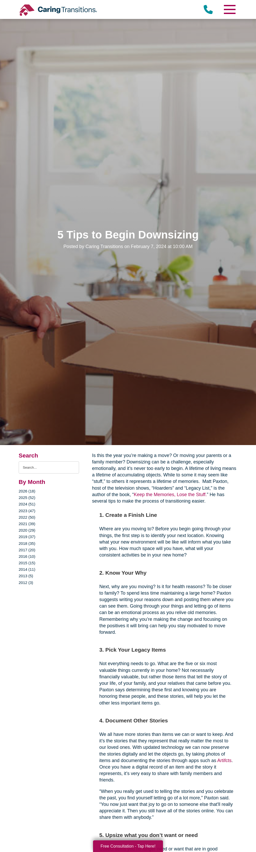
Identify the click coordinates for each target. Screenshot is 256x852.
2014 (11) (27, 569)
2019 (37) (27, 536)
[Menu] (229, 9)
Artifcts (224, 760)
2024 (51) (27, 504)
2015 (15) (27, 563)
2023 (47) (27, 511)
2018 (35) (27, 543)
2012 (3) (26, 582)
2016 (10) (27, 556)
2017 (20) (27, 550)
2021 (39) (27, 524)
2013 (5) (26, 576)
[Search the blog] (49, 467)
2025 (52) (27, 497)
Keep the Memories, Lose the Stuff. (170, 494)
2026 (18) (27, 491)
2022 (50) (27, 517)
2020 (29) (27, 530)
